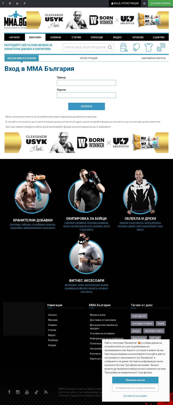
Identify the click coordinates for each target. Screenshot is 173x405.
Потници (122, 226)
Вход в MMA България (21, 58)
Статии (76, 37)
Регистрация (130, 3)
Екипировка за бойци (86, 219)
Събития (158, 37)
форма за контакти (112, 121)
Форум (52, 345)
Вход (115, 3)
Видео (117, 37)
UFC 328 (155, 338)
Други (66, 226)
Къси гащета (136, 222)
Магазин (35, 37)
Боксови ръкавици (97, 222)
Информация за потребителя (106, 338)
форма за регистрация (76, 126)
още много (49, 227)
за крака (97, 226)
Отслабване (38, 224)
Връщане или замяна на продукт (104, 327)
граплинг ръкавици (75, 222)
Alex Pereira (138, 338)
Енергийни (16, 227)
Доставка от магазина (103, 320)
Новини (55, 37)
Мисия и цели (97, 315)
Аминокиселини (32, 227)
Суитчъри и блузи (146, 226)
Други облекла (152, 222)
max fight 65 (139, 316)
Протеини (15, 224)
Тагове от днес (142, 305)
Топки (80, 284)
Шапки (131, 226)
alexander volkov (154, 331)
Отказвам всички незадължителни (135, 388)
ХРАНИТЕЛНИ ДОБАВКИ (33, 220)
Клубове (138, 37)
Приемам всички (135, 380)
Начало (14, 37)
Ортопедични (92, 284)
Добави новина (160, 3)
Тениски (123, 222)
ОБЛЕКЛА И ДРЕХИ (140, 219)
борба (160, 323)
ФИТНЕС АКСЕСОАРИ (86, 281)
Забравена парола (153, 58)
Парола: (61, 89)
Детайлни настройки (135, 396)
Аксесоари (70, 284)
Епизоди (97, 37)
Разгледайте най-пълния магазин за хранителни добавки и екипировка (28, 47)
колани (102, 288)
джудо (136, 331)
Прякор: (61, 77)
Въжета (93, 288)
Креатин (50, 224)
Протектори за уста (81, 226)
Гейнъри (26, 224)
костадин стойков (142, 323)
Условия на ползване (102, 333)
